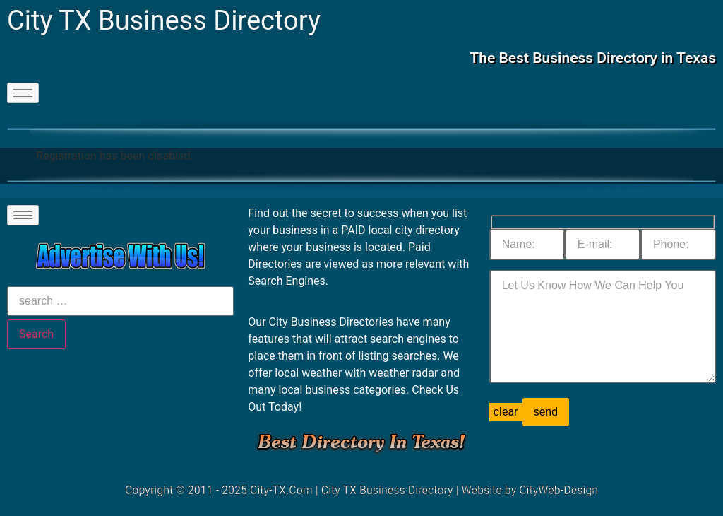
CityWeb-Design (558, 490)
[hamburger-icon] (23, 93)
